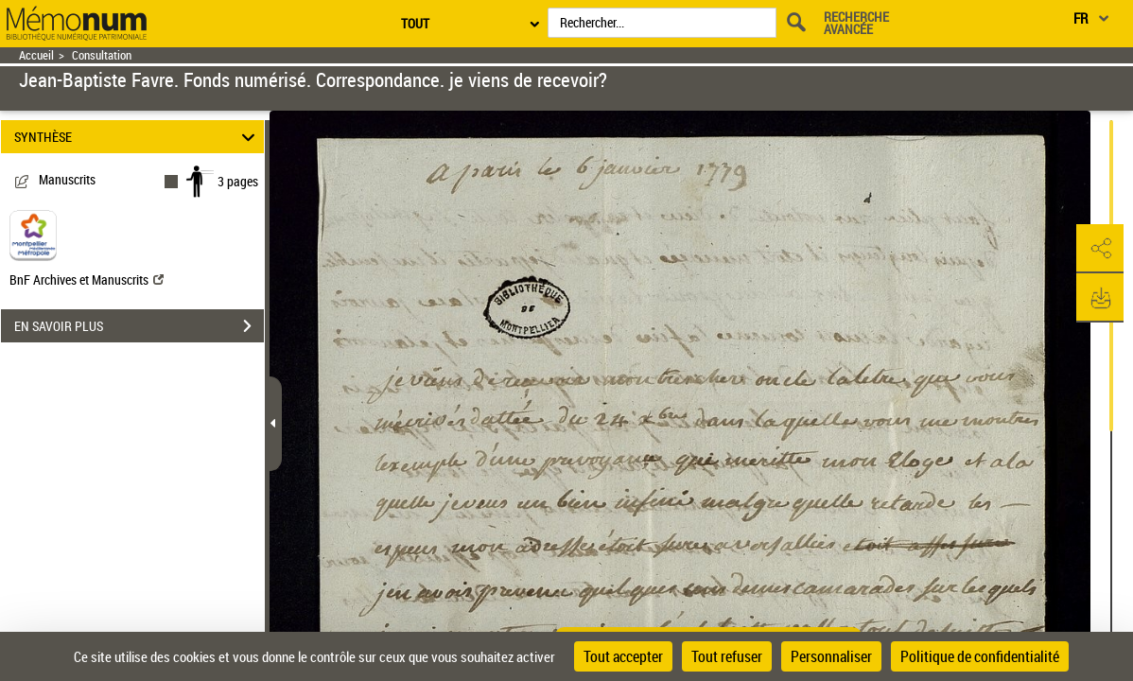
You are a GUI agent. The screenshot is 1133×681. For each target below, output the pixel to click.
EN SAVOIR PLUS (139, 326)
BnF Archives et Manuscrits (86, 279)
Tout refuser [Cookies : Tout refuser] (726, 656)
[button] (1100, 248)
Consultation (101, 55)
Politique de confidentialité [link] (979, 656)
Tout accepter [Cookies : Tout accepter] (623, 656)
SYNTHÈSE (137, 136)
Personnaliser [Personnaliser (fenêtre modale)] (831, 656)
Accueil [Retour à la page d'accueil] (36, 55)
